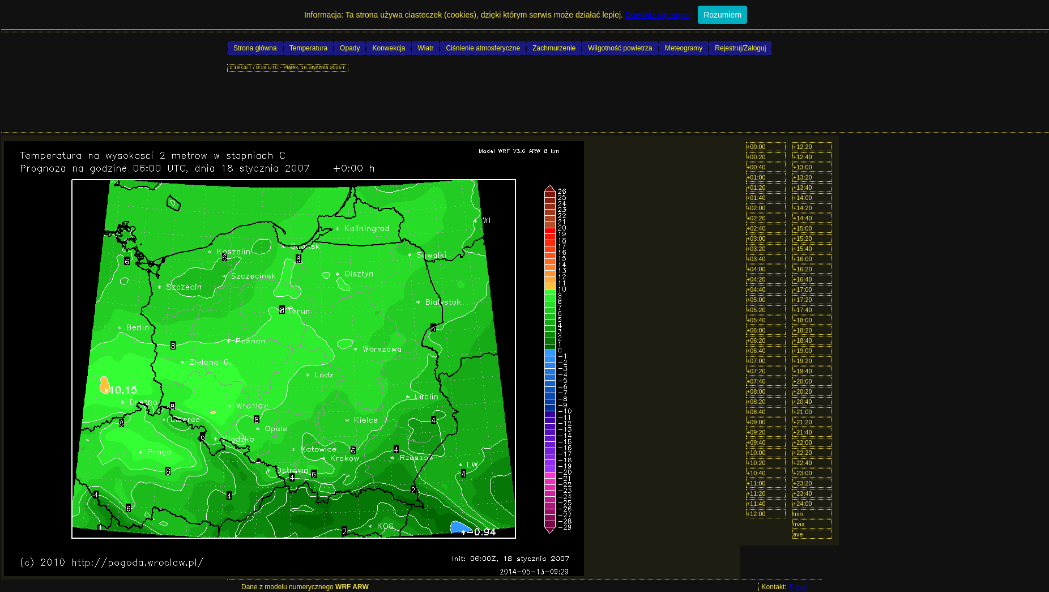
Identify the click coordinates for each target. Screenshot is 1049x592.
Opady (350, 48)
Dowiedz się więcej (658, 14)
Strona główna (255, 48)
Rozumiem (722, 14)
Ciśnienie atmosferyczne (483, 48)
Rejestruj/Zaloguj (740, 48)
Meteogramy (684, 48)
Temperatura (308, 48)
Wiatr (425, 48)
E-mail (798, 587)
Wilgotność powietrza (620, 48)
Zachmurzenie (553, 48)
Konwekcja (388, 48)
